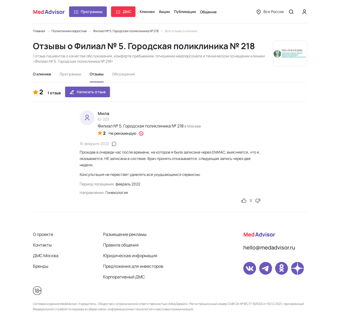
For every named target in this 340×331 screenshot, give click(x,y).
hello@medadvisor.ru (269, 247)
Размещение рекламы (125, 234)
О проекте (43, 234)
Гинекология (116, 192)
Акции (164, 11)
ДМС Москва (45, 255)
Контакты (42, 245)
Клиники (147, 11)
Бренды (40, 266)
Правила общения (121, 245)
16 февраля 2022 (94, 143)
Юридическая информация (130, 255)
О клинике (42, 74)
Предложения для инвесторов (133, 266)
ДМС (123, 11)
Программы (88, 11)
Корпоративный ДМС (124, 277)
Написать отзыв (87, 92)
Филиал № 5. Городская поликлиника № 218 (141, 126)
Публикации (185, 11)
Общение (208, 11)
